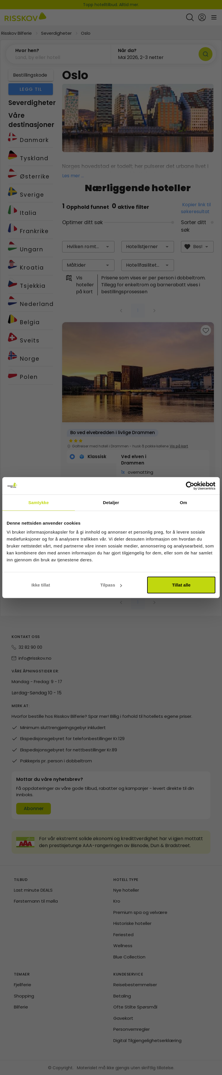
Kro (116, 901)
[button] (58, 54)
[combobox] (88, 246)
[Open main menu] (213, 17)
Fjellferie (22, 985)
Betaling (122, 996)
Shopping (24, 996)
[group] (138, 430)
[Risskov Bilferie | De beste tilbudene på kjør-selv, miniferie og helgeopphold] (25, 17)
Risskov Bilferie (16, 33)
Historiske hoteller (132, 923)
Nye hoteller (126, 890)
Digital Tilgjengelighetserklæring (147, 1040)
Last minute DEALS (33, 890)
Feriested (123, 935)
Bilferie (21, 1007)
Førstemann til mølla (36, 901)
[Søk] (205, 54)
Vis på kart (179, 446)
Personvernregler (131, 1029)
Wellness (122, 946)
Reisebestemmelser (135, 985)
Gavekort (123, 1018)
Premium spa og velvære (140, 912)
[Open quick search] (190, 17)
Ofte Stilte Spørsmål (135, 1007)
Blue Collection (129, 957)
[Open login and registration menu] (202, 17)
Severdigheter (56, 33)
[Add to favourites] (205, 330)
